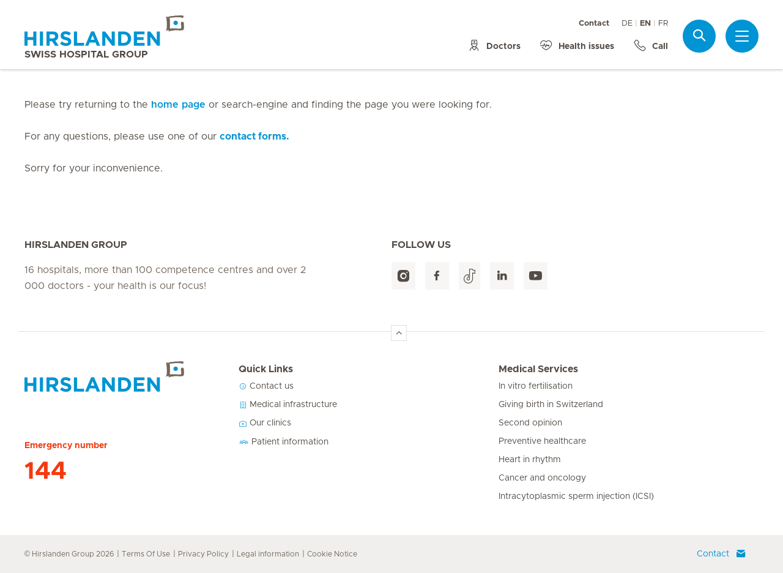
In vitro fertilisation (536, 386)
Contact (594, 24)
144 (45, 471)
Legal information (268, 554)
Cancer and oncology (542, 478)
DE (627, 24)
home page (178, 105)
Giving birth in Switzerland (551, 404)
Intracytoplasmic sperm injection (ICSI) (576, 496)
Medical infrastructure (288, 404)
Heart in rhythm (530, 459)
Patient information (283, 442)
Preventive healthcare (542, 441)
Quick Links (266, 369)
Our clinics (265, 423)
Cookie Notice (332, 554)
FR (663, 24)
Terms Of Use (146, 554)
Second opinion (530, 423)
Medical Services (538, 369)
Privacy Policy (203, 554)
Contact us (266, 386)
